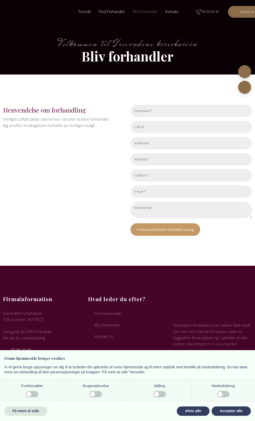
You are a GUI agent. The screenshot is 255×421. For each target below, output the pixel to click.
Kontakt (171, 11)
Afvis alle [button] (193, 411)
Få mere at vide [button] (25, 411)
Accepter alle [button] (231, 411)
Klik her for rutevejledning (24, 338)
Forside (85, 11)
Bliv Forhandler (145, 11)
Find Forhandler (112, 11)
